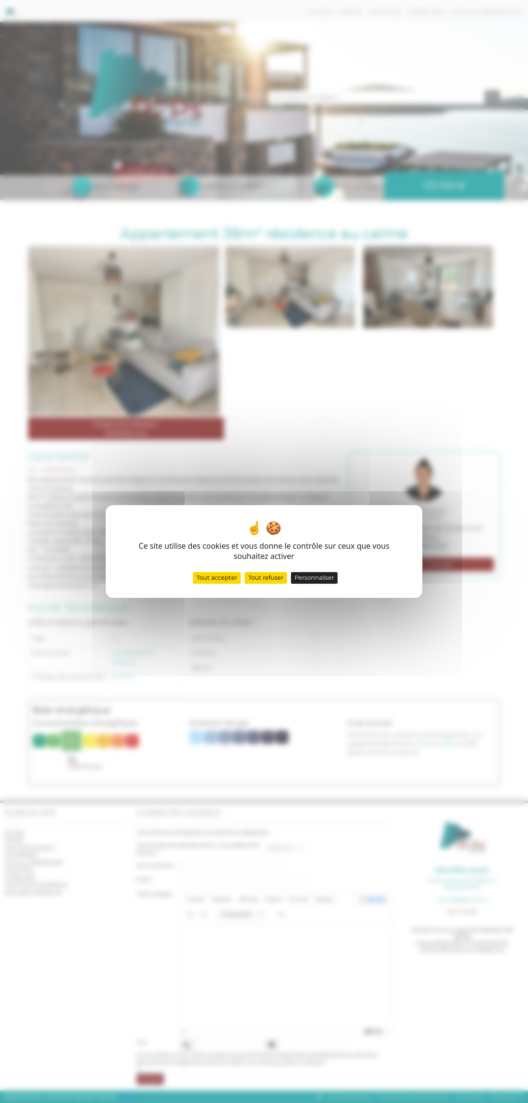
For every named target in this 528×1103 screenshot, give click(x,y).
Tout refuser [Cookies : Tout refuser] (265, 578)
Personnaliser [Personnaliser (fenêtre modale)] (314, 578)
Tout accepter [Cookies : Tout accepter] (217, 578)
